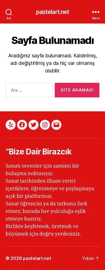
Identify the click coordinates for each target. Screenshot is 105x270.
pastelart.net (52, 12)
